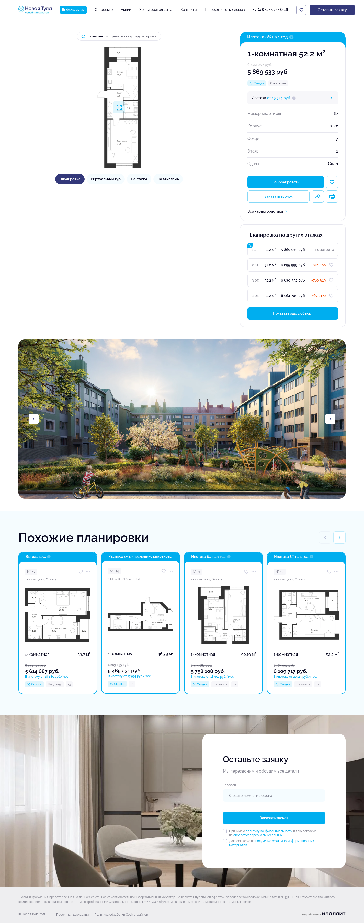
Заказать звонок (278, 196)
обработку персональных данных (257, 835)
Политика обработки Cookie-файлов (121, 914)
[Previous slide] (34, 419)
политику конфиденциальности (269, 831)
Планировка (70, 179)
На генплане (168, 179)
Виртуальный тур (106, 179)
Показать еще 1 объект (293, 313)
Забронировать (285, 182)
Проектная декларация (73, 914)
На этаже (139, 179)
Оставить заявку (332, 10)
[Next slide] (330, 419)
